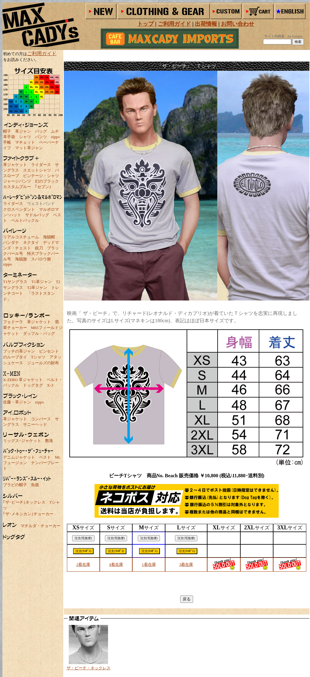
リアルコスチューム (21, 237)
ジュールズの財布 (43, 363)
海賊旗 (21, 259)
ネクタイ (31, 242)
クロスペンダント (19, 209)
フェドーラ (13, 322)
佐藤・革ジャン (17, 402)
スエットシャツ (37, 170)
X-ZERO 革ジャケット (23, 379)
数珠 (49, 440)
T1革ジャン (41, 281)
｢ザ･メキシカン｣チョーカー (28, 514)
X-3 (50, 385)
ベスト (45, 457)
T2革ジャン (37, 287)
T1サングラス (15, 281)
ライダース (41, 164)
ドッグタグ (33, 385)
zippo (55, 136)
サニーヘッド (35, 424)
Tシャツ (38, 357)
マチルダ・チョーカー (40, 526)
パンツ (41, 136)
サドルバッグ (37, 215)
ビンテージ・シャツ (41, 175)
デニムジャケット (19, 457)
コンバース (41, 419)
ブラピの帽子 (15, 484)
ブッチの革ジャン (19, 351)
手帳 (7, 142)
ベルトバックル (25, 220)
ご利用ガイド (41, 53)
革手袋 (9, 136)
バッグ (41, 131)
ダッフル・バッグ (39, 333)
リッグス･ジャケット (22, 440)
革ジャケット (15, 164)
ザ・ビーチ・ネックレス (88, 668)
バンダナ (11, 242)
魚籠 (35, 484)
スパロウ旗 (41, 259)
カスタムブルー (17, 186)
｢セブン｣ (43, 186)
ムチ (55, 131)
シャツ (25, 136)
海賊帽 (49, 237)
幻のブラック (47, 181)
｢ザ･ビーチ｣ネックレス (24, 502)
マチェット (25, 142)
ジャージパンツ (17, 181)
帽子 (7, 131)
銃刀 (39, 248)
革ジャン (23, 131)
